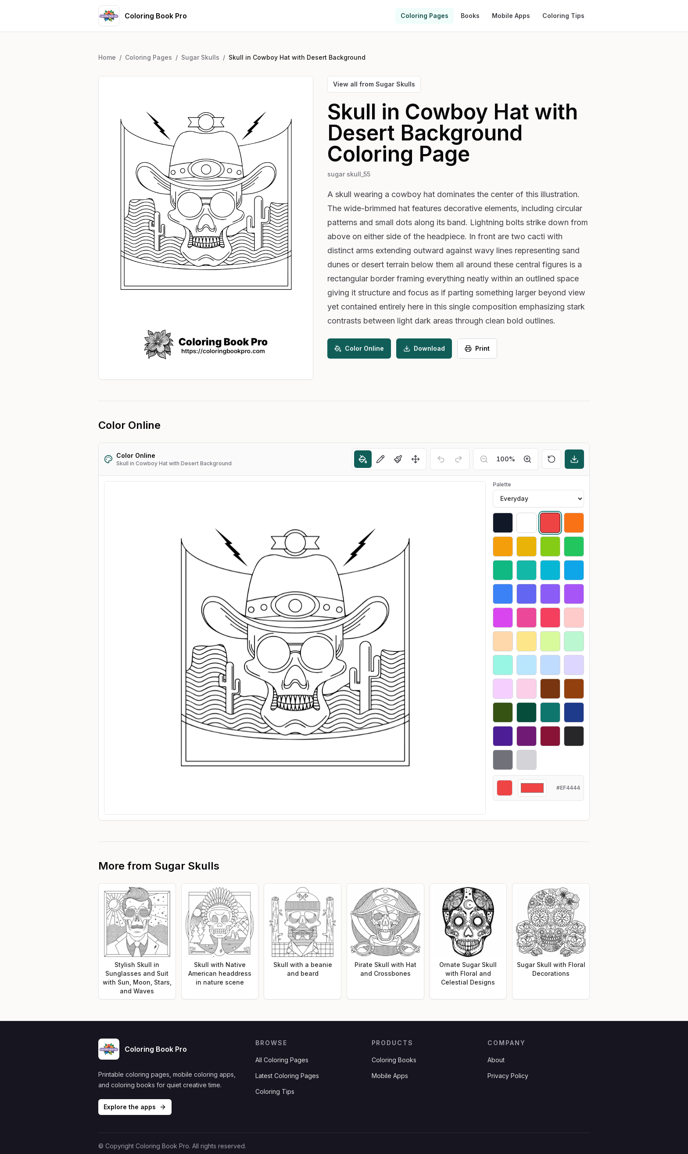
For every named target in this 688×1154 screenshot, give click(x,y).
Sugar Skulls (200, 57)
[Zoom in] (527, 459)
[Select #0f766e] (550, 712)
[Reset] (551, 459)
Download (424, 348)
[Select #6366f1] (526, 594)
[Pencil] (380, 459)
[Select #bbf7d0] (574, 641)
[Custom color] (532, 788)
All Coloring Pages (281, 1060)
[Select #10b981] (503, 570)
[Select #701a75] (526, 736)
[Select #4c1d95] (503, 736)
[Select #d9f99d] (550, 641)
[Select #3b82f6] (503, 594)
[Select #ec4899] (526, 618)
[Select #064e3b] (526, 712)
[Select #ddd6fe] (574, 665)
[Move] (415, 459)
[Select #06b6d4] (550, 570)
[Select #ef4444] (550, 523)
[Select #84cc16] (550, 546)
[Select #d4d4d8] (526, 760)
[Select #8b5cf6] (550, 594)
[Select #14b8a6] (526, 570)
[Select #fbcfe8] (526, 689)
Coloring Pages (424, 15)
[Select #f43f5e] (550, 618)
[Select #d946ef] (503, 618)
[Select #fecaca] (574, 618)
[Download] (574, 459)
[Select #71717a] (503, 760)
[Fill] (363, 459)
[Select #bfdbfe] (550, 665)
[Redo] (458, 459)
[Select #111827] (503, 523)
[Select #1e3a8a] (574, 712)
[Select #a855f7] (574, 594)
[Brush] (398, 459)
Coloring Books (394, 1060)
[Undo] (441, 459)
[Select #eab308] (526, 546)
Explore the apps (135, 1107)
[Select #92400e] (574, 689)
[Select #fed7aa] (503, 641)
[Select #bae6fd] (526, 665)
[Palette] (538, 498)
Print (477, 348)
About (496, 1060)
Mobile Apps (511, 15)
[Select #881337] (550, 736)
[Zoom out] (484, 459)
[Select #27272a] (574, 736)
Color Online (359, 348)
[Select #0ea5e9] (574, 570)
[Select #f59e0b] (503, 546)
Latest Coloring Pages (287, 1075)
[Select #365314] (503, 712)
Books (470, 15)
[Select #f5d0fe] (503, 689)
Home (107, 57)
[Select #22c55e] (574, 546)
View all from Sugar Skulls (374, 84)
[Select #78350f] (550, 689)
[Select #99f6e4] (503, 665)
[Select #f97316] (574, 523)
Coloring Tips (563, 15)
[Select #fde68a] (526, 641)
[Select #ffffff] (526, 523)
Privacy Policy (507, 1075)
